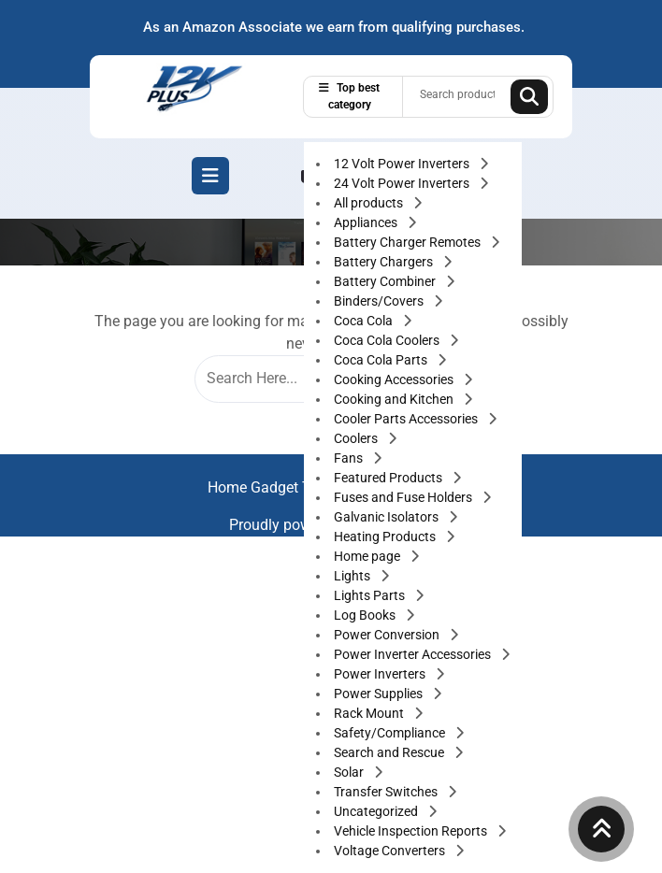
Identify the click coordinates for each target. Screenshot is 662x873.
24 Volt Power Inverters (403, 183)
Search (529, 96)
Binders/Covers (380, 300)
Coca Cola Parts (382, 359)
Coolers (357, 438)
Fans (350, 458)
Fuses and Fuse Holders (404, 497)
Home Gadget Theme (280, 487)
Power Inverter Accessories (414, 654)
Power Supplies (379, 693)
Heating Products (386, 536)
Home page (368, 556)
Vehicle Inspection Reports (412, 830)
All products (370, 202)
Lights (353, 575)
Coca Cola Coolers (388, 340)
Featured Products (389, 477)
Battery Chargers (385, 261)
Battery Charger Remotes (408, 242)
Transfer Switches (387, 791)
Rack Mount (370, 713)
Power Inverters (381, 673)
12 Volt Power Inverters (403, 163)
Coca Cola (365, 320)
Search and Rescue (390, 752)
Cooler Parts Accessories (407, 418)
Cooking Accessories (395, 379)
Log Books (366, 615)
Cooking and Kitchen (395, 399)
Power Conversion (388, 634)
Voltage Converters (391, 850)
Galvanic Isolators (387, 516)
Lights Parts (371, 595)
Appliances (367, 222)
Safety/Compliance (391, 732)
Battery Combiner (386, 281)
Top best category (349, 96)
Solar (350, 772)
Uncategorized (377, 811)
